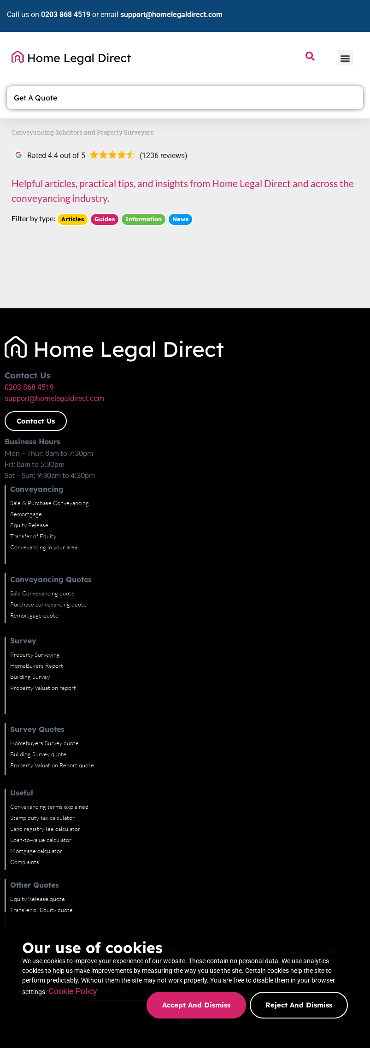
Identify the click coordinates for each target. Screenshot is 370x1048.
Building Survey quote (38, 754)
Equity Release (29, 525)
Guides (104, 219)
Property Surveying (35, 654)
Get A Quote (38, 97)
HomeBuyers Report (36, 665)
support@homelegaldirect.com (171, 14)
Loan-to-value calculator (40, 839)
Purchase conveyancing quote (48, 604)
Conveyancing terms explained (49, 806)
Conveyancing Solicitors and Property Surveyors (83, 132)
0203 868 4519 (65, 14)
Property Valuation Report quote (52, 765)
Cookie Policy (169, 978)
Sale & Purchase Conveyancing (49, 502)
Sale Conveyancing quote (42, 593)
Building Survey (30, 676)
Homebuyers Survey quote (44, 743)
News (180, 219)
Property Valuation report (43, 687)
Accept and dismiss (195, 1005)
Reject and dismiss (298, 1005)
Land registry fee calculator (45, 828)
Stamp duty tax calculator (42, 817)
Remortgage (26, 514)
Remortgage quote (34, 615)
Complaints (24, 861)
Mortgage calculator (36, 850)
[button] (345, 57)
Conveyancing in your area (43, 547)
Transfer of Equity (33, 536)
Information (143, 219)
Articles (72, 219)
